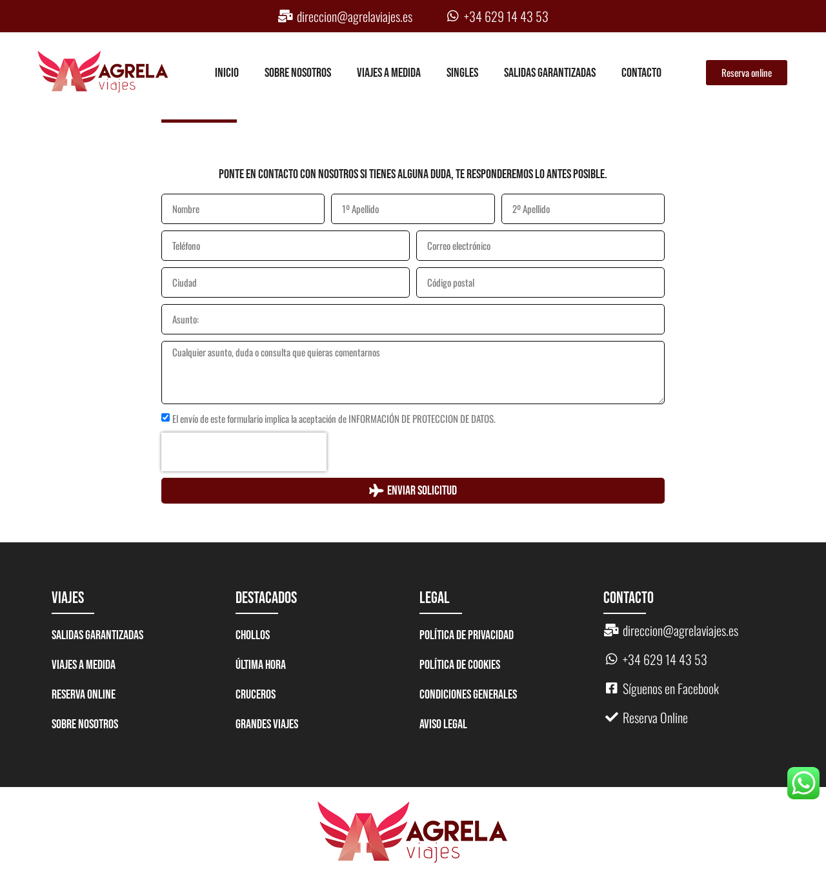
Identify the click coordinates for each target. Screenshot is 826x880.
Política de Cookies (459, 665)
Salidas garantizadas (550, 73)
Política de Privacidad (466, 635)
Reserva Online (84, 694)
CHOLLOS (253, 635)
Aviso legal (443, 724)
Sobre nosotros (298, 73)
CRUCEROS (256, 694)
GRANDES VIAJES (267, 724)
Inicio (227, 73)
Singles (462, 73)
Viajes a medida (389, 73)
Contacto (641, 73)
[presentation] (244, 452)
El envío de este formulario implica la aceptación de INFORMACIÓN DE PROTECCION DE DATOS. (334, 419)
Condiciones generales (468, 694)
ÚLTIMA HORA (261, 665)
